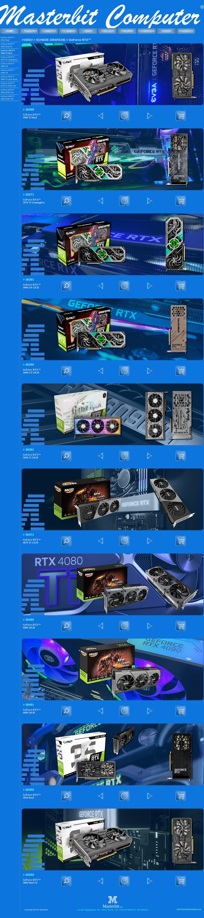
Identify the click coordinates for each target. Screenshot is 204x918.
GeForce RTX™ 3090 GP (7, 71)
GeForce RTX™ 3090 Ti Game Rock (9, 77)
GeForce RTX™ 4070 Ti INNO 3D (8, 84)
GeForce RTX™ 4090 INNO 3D (7, 97)
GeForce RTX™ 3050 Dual (7, 38)
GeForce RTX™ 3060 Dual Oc (7, 45)
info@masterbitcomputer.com (189, 909)
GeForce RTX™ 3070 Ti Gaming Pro (9, 58)
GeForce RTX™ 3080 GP (7, 64)
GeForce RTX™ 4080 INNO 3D (7, 91)
